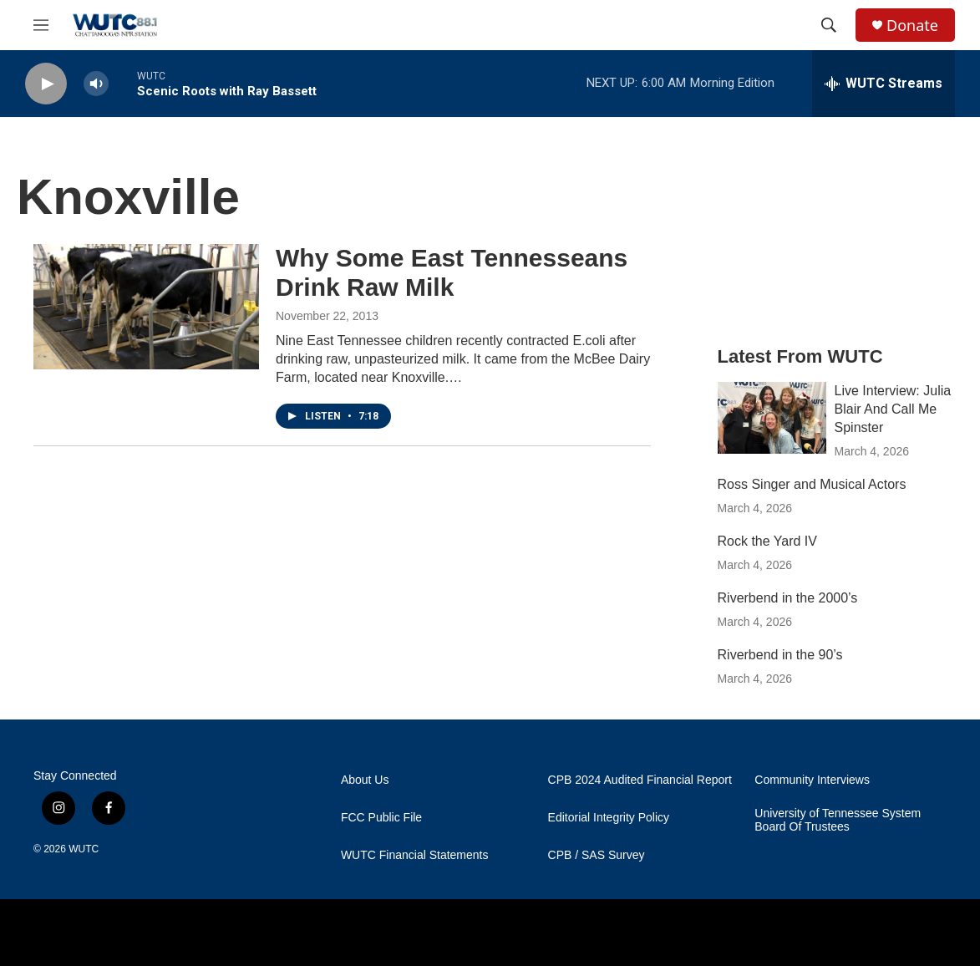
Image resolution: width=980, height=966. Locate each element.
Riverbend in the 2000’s (788, 598)
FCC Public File (381, 817)
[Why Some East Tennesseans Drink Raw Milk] (146, 306)
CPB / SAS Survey (596, 855)
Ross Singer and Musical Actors (812, 484)
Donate (912, 25)
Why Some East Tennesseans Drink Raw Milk (451, 272)
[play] (46, 84)
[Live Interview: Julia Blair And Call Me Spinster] (772, 418)
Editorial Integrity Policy (609, 817)
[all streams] (883, 83)
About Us (365, 780)
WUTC (84, 849)
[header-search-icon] (829, 25)
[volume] (96, 84)
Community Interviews (812, 780)
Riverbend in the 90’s (780, 655)
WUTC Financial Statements (415, 855)
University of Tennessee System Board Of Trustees (837, 820)
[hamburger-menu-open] (41, 25)
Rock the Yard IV (767, 541)
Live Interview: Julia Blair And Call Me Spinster (893, 409)
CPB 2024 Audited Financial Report (640, 780)
